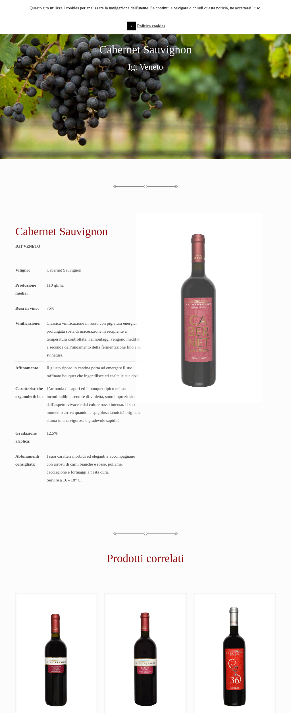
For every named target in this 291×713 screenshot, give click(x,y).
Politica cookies (151, 26)
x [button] (132, 26)
